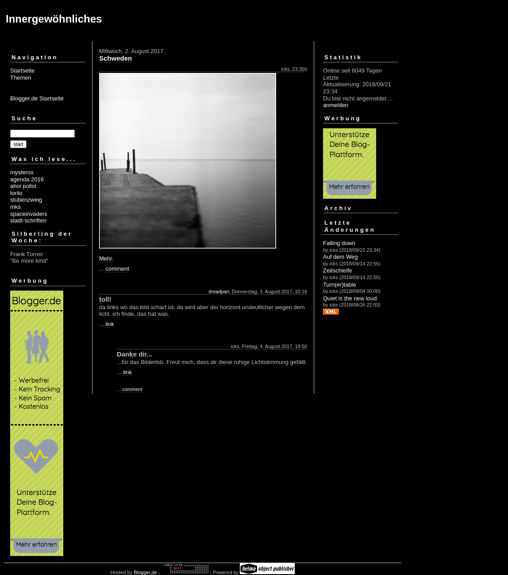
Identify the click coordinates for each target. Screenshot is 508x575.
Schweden (115, 58)
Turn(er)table (339, 284)
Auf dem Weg (340, 256)
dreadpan (218, 291)
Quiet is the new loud (350, 298)
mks (15, 206)
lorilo (16, 193)
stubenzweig (26, 199)
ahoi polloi (23, 186)
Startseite (22, 70)
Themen (20, 77)
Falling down (339, 243)
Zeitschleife (337, 270)
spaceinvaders (28, 214)
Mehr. (106, 258)
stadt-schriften (28, 220)
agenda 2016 (27, 179)
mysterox (22, 172)
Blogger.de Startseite (37, 98)
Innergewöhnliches (54, 19)
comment (117, 268)
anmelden (335, 105)
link (109, 324)
